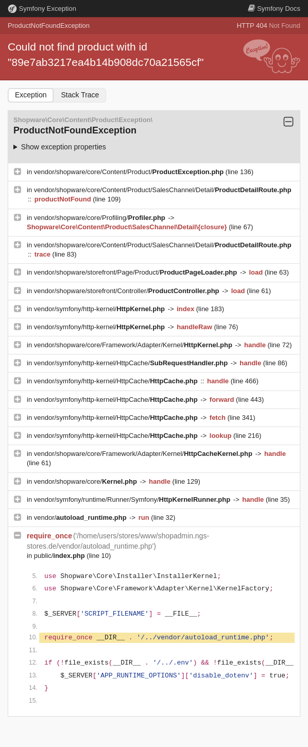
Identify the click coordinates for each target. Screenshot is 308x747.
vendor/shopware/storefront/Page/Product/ (136, 272)
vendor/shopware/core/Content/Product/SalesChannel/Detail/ (163, 190)
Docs (274, 8)
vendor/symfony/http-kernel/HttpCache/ (132, 363)
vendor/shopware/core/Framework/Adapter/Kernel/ (134, 345)
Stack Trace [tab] (80, 95)
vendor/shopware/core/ (86, 481)
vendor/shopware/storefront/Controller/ (127, 291)
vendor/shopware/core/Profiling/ (100, 218)
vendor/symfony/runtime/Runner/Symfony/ (133, 499)
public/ (60, 555)
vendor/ (81, 517)
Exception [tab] (30, 95)
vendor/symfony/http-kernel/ (100, 309)
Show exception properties (63, 147)
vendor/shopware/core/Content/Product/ (130, 172)
